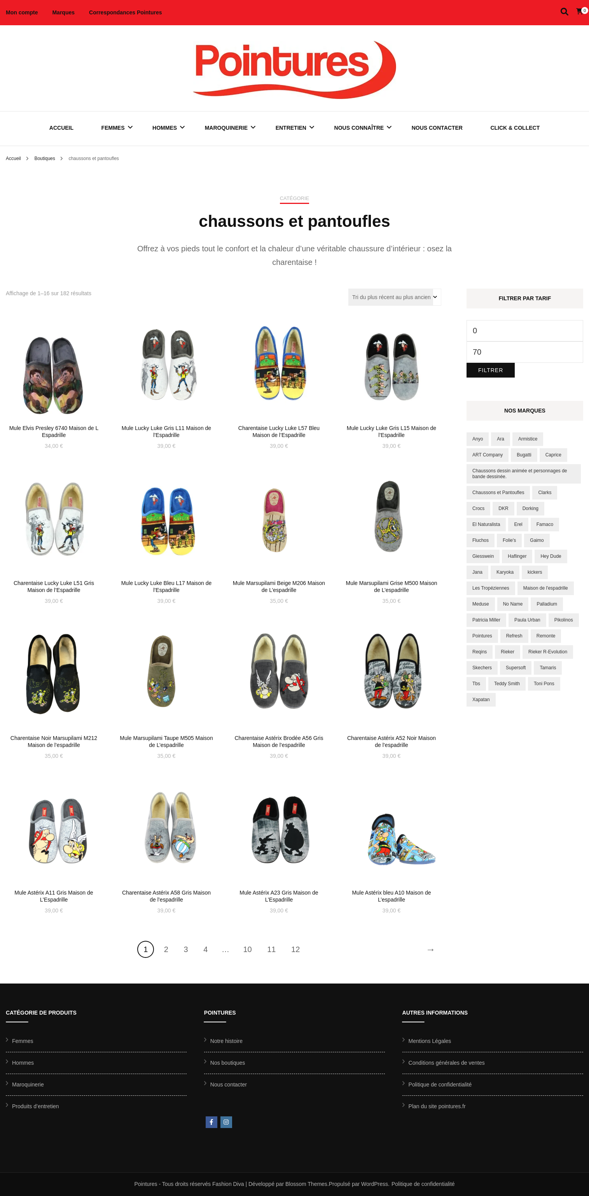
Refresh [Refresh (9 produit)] (514, 636)
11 (271, 949)
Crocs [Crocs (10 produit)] (478, 508)
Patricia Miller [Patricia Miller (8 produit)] (486, 620)
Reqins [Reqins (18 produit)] (479, 652)
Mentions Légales (430, 1041)
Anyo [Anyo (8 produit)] (477, 439)
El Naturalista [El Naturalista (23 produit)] (486, 524)
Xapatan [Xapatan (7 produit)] (481, 699)
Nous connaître (359, 128)
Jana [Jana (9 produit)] (477, 572)
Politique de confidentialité (440, 1084)
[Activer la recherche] (564, 12)
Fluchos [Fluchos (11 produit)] (480, 540)
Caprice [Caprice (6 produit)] (553, 455)
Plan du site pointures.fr (437, 1106)
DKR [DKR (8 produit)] (503, 508)
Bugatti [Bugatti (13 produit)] (524, 455)
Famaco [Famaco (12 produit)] (545, 524)
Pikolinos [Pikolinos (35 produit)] (563, 620)
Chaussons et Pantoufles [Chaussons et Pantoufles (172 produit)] (498, 492)
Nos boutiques (227, 1063)
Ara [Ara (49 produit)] (500, 439)
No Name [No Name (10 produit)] (513, 604)
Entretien (291, 128)
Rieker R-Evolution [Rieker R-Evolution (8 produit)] (547, 652)
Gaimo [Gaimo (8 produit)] (537, 540)
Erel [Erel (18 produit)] (518, 524)
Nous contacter (437, 128)
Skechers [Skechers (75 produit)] (482, 667)
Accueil (61, 128)
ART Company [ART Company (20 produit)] (487, 455)
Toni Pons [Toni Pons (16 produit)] (544, 683)
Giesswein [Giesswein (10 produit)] (483, 556)
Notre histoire (226, 1041)
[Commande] (395, 297)
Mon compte (22, 12)
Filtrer (490, 370)
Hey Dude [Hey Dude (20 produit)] (550, 556)
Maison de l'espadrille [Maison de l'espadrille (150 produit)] (545, 588)
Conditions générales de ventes (447, 1063)
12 (295, 949)
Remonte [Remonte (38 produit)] (546, 636)
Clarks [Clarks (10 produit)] (544, 492)
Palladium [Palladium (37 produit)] (547, 604)
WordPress (374, 1184)
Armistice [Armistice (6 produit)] (527, 439)
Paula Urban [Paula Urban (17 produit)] (527, 620)
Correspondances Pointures (125, 12)
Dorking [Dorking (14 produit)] (530, 508)
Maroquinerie (226, 128)
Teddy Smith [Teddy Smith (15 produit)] (507, 683)
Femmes (113, 128)
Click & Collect (515, 128)
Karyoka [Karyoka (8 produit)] (505, 572)
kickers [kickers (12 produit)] (535, 572)
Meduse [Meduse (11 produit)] (480, 604)
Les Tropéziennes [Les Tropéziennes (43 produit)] (490, 588)
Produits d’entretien (35, 1106)
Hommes (164, 128)
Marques (63, 12)
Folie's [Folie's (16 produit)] (509, 540)
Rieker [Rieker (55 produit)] (507, 652)
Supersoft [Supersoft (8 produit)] (516, 667)
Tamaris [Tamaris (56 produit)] (548, 667)
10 (247, 949)
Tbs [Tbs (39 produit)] (476, 683)
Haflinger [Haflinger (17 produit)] (517, 556)
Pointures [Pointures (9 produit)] (482, 636)
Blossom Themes (306, 1184)
